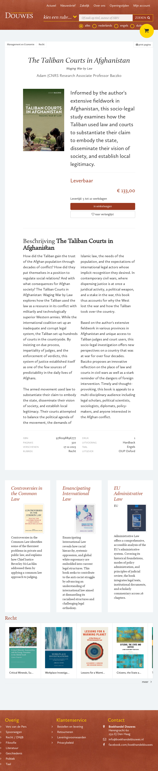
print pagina (143, 44)
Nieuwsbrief (68, 5)
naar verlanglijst (103, 214)
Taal (8, 764)
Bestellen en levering (70, 726)
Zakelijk (84, 5)
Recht (41, 44)
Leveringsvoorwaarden (71, 737)
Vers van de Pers (16, 726)
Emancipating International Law (76, 493)
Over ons (99, 5)
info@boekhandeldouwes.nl (126, 739)
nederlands (102, 26)
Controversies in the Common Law (26, 493)
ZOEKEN (142, 18)
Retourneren (65, 732)
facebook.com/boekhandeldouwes (131, 745)
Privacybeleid (65, 742)
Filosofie (11, 742)
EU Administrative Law (128, 493)
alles (84, 26)
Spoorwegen (14, 732)
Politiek (10, 759)
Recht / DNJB (14, 737)
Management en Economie (20, 44)
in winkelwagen (103, 206)
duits (136, 26)
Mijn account (141, 5)
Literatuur (12, 748)
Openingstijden (119, 5)
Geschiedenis (14, 753)
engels (121, 26)
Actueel (51, 5)
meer (147, 682)
